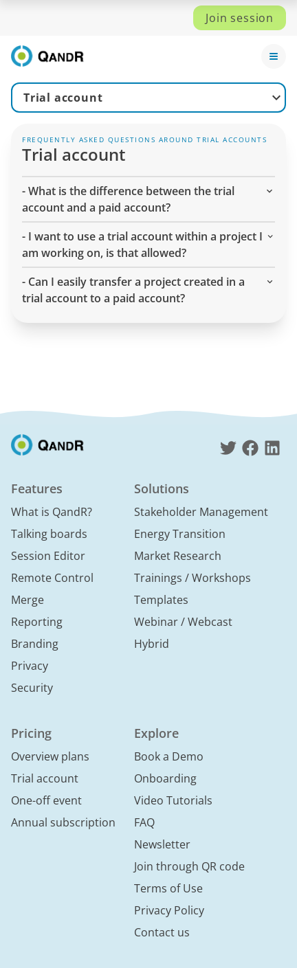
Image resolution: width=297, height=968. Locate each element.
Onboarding (165, 778)
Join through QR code (189, 866)
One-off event (46, 800)
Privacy (29, 665)
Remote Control (52, 577)
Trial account (62, 97)
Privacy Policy (169, 910)
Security (32, 687)
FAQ (144, 822)
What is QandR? (51, 511)
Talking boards (49, 533)
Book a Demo (169, 756)
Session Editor (48, 555)
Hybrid (151, 643)
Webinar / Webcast (183, 621)
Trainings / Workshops (192, 577)
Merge (27, 599)
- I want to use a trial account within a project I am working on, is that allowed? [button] (148, 244)
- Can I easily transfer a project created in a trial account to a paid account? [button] (148, 289)
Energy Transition (180, 533)
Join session (240, 17)
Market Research (177, 555)
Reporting (37, 621)
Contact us (162, 932)
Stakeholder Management (201, 511)
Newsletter (162, 844)
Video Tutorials (173, 800)
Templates (161, 599)
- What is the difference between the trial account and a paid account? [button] (148, 199)
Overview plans (50, 756)
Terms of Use (168, 888)
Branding (34, 643)
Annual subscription (63, 822)
